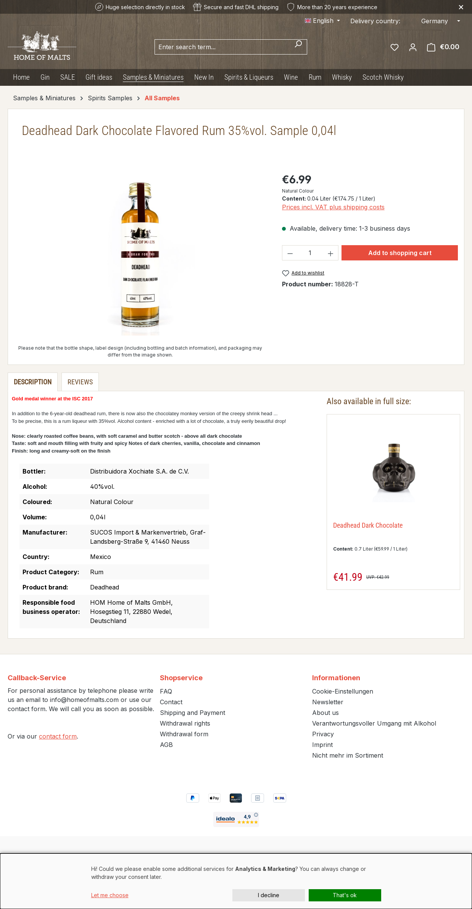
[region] (140, 254)
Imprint (322, 744)
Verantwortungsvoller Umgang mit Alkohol (374, 723)
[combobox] (222, 47)
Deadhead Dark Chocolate (368, 525)
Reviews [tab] (80, 382)
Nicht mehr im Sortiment (347, 755)
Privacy (323, 734)
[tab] (33, 382)
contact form (58, 736)
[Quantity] (310, 252)
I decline (268, 895)
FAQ (166, 691)
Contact (171, 702)
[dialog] (236, 881)
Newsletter (327, 702)
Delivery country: (375, 21)
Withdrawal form (184, 734)
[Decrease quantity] (290, 252)
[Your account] (413, 47)
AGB (166, 744)
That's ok (345, 895)
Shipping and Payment (192, 712)
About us (325, 712)
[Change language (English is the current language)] (322, 20)
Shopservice (181, 678)
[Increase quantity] (331, 252)
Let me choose (110, 895)
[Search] (298, 47)
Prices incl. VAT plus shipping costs (333, 207)
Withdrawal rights (185, 723)
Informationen (336, 678)
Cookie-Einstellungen (342, 691)
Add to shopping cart (400, 253)
